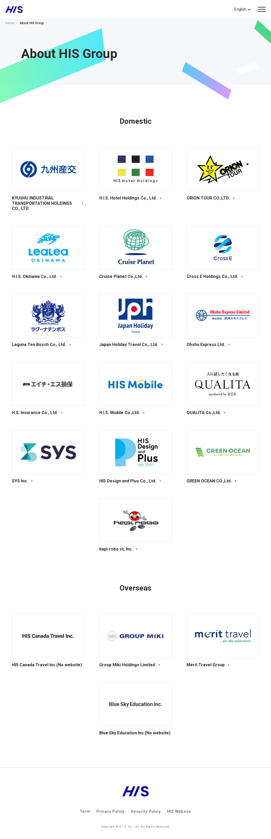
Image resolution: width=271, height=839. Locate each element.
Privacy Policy (111, 811)
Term (85, 811)
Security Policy (146, 811)
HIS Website (179, 811)
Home (9, 23)
